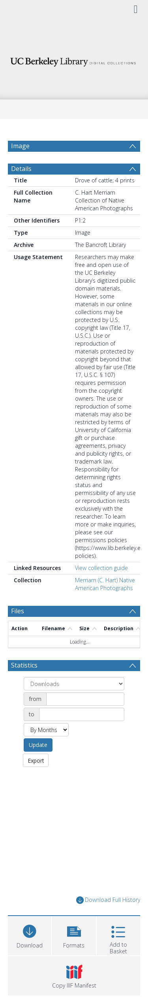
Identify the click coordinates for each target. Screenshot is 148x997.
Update (38, 763)
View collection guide (101, 586)
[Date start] (85, 718)
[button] (74, 953)
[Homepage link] (74, 60)
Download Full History (108, 919)
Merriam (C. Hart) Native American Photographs (105, 603)
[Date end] (81, 733)
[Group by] (74, 702)
